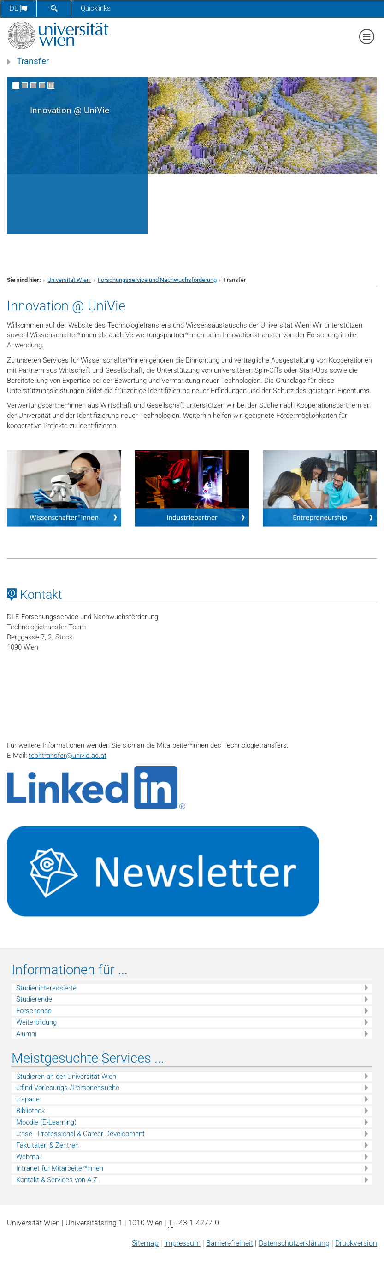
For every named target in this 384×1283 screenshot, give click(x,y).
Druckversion (356, 1243)
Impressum (182, 1243)
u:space (28, 1099)
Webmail (29, 1157)
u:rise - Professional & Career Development (80, 1134)
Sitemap (145, 1243)
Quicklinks (96, 8)
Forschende (34, 1011)
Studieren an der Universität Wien (66, 1076)
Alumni (26, 1034)
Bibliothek (30, 1111)
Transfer (33, 61)
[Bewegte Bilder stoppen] (50, 85)
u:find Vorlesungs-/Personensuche (67, 1088)
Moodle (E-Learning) (46, 1122)
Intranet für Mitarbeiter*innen (59, 1168)
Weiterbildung (36, 1022)
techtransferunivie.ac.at (67, 755)
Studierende (34, 999)
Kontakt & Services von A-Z (56, 1180)
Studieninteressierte (46, 988)
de (18, 8)
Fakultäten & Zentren (47, 1145)
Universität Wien (69, 279)
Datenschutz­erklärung (294, 1243)
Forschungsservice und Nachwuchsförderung (157, 279)
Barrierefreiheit (229, 1243)
